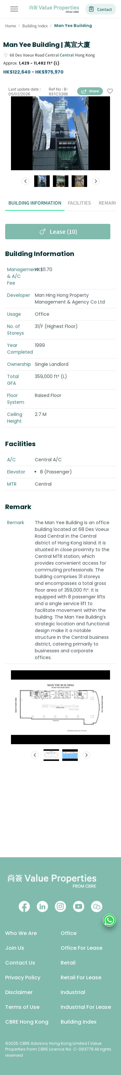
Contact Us (20, 962)
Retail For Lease (81, 977)
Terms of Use (22, 1007)
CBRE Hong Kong (26, 1022)
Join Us (14, 948)
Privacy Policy (22, 977)
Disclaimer (19, 992)
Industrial (73, 992)
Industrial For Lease (86, 1007)
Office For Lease (81, 948)
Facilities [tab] (79, 203)
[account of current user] (14, 9)
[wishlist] (110, 91)
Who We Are (21, 933)
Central (67, 54)
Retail (68, 962)
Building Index (78, 1022)
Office (68, 933)
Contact (101, 9)
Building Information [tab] (35, 203)
